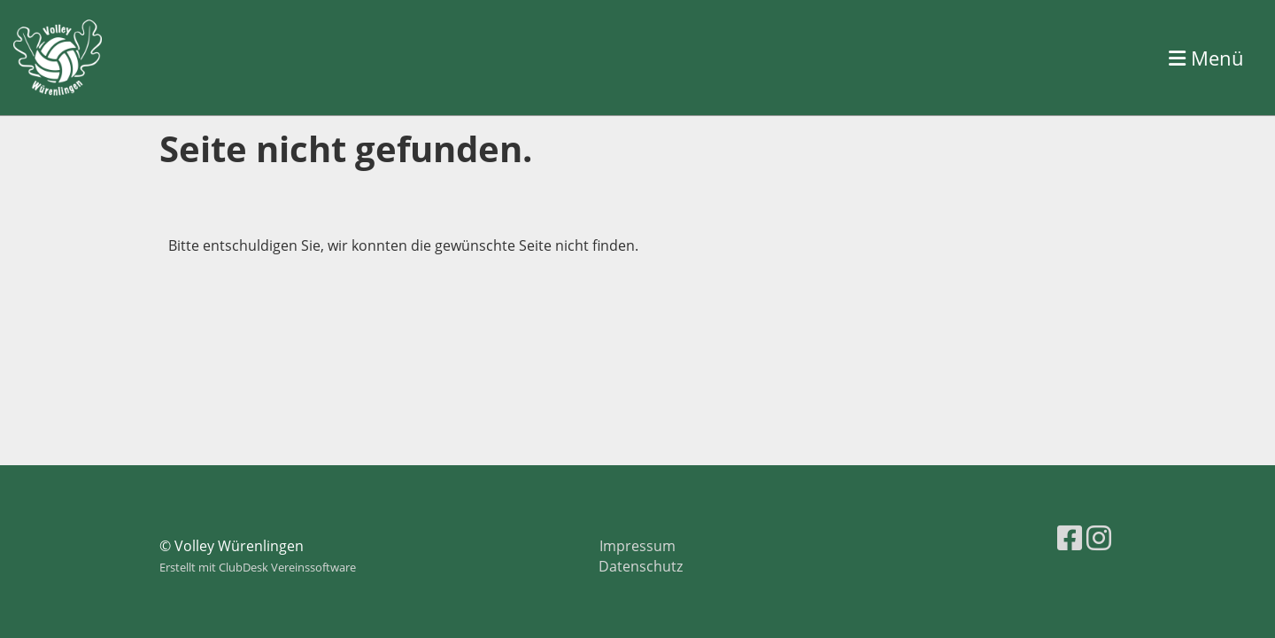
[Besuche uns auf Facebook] (1069, 537)
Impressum (637, 546)
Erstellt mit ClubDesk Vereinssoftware (257, 567)
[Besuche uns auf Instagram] (1098, 537)
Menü (1206, 57)
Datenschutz (641, 566)
